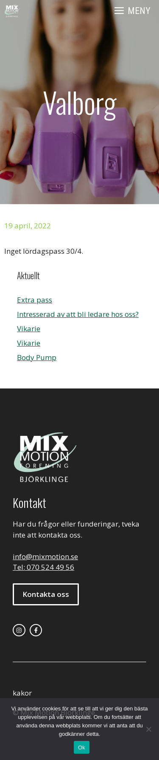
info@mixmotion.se (45, 556)
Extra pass (34, 300)
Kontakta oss (45, 594)
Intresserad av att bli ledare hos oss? (78, 314)
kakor (22, 693)
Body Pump (36, 357)
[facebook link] (36, 630)
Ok (81, 747)
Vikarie (28, 328)
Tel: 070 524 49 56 (43, 567)
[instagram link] (19, 630)
